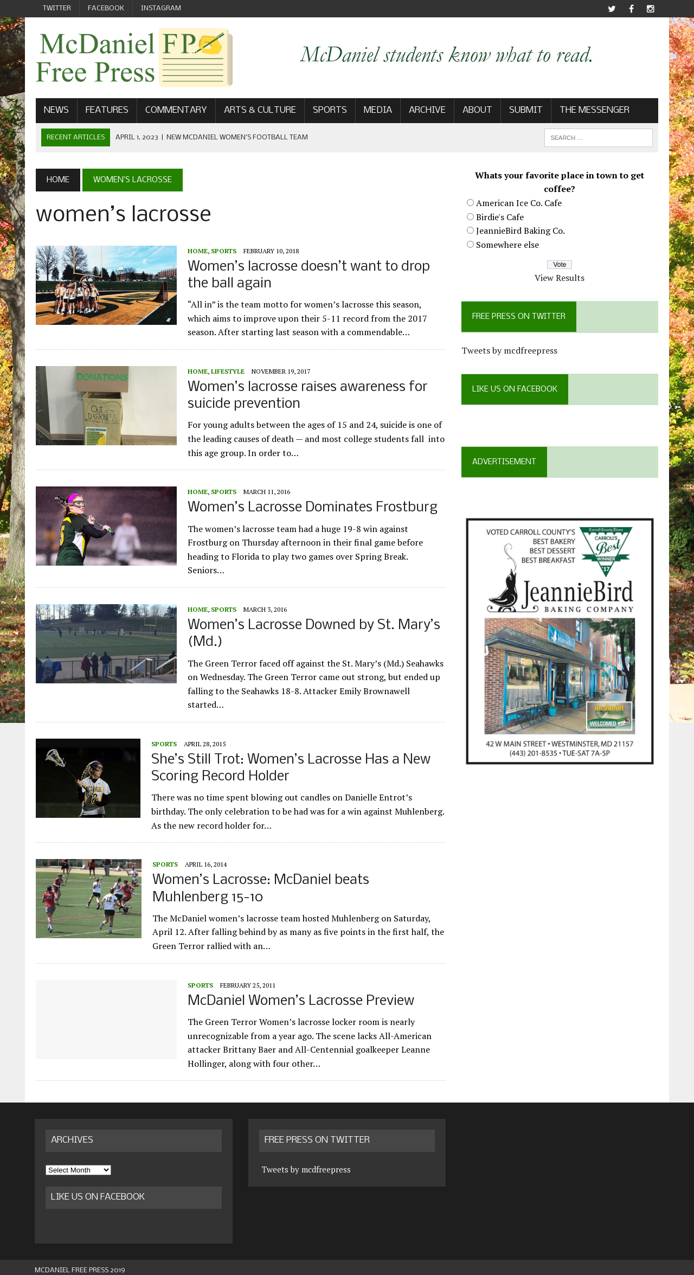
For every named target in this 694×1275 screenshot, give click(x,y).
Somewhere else (507, 245)
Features (106, 110)
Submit (525, 110)
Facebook (106, 8)
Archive (426, 110)
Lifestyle (226, 371)
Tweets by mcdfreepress (509, 350)
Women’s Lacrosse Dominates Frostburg (311, 508)
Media (377, 110)
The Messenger (593, 110)
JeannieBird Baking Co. (520, 230)
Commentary (175, 110)
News (55, 110)
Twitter (57, 8)
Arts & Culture (259, 110)
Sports (329, 110)
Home (197, 251)
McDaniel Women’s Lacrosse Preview (300, 995)
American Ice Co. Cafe (519, 203)
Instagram (161, 8)
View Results (561, 278)
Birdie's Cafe (500, 217)
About (476, 110)
